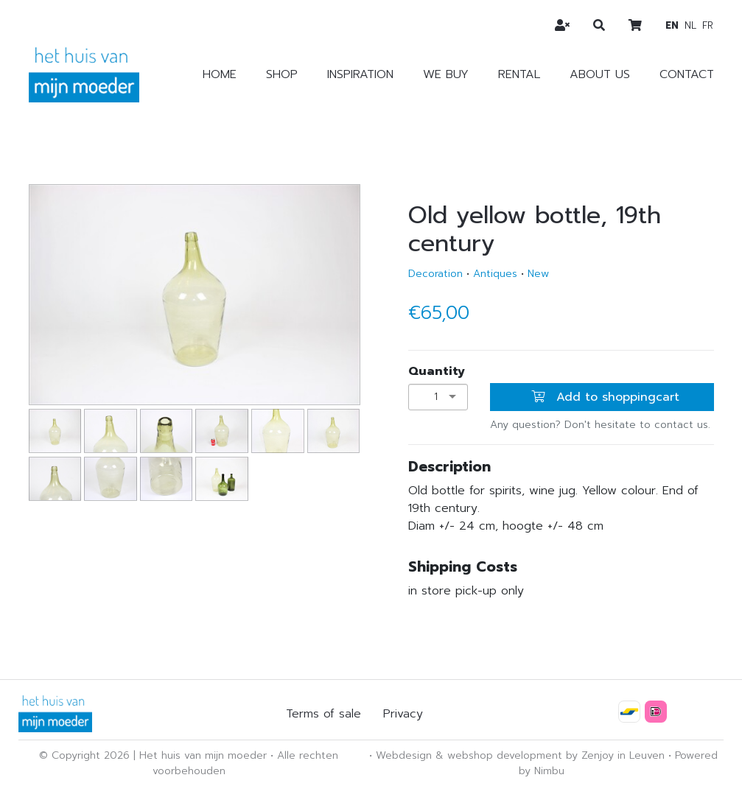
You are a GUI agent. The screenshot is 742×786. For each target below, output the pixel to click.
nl (690, 25)
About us (600, 74)
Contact (686, 74)
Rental (519, 74)
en (672, 25)
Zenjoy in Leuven (623, 755)
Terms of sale (323, 714)
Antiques (495, 273)
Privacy (403, 714)
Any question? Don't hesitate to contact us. (600, 424)
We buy (446, 74)
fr (707, 25)
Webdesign (404, 755)
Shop (282, 74)
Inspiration (360, 74)
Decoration (435, 273)
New (538, 273)
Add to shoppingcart (605, 397)
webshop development (504, 755)
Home (220, 74)
